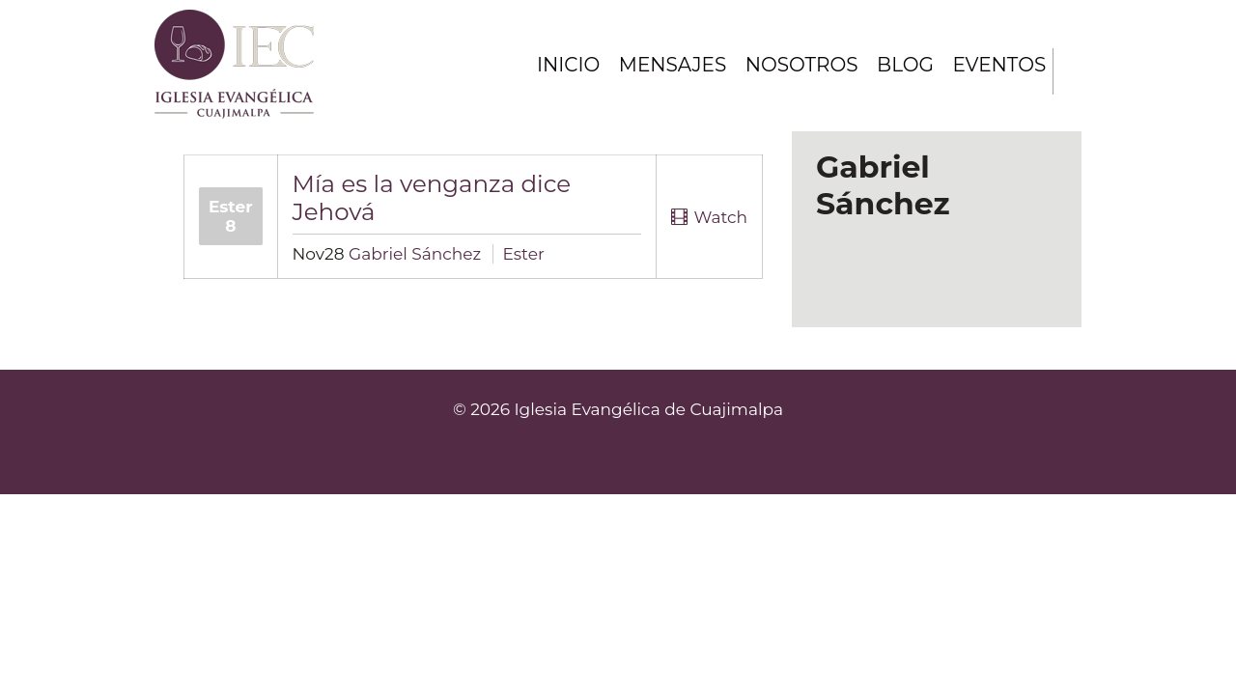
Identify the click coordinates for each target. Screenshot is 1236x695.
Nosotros (800, 64)
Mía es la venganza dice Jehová (432, 197)
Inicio (563, 64)
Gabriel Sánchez (415, 254)
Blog (903, 64)
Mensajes (668, 64)
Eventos (998, 64)
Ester (524, 254)
